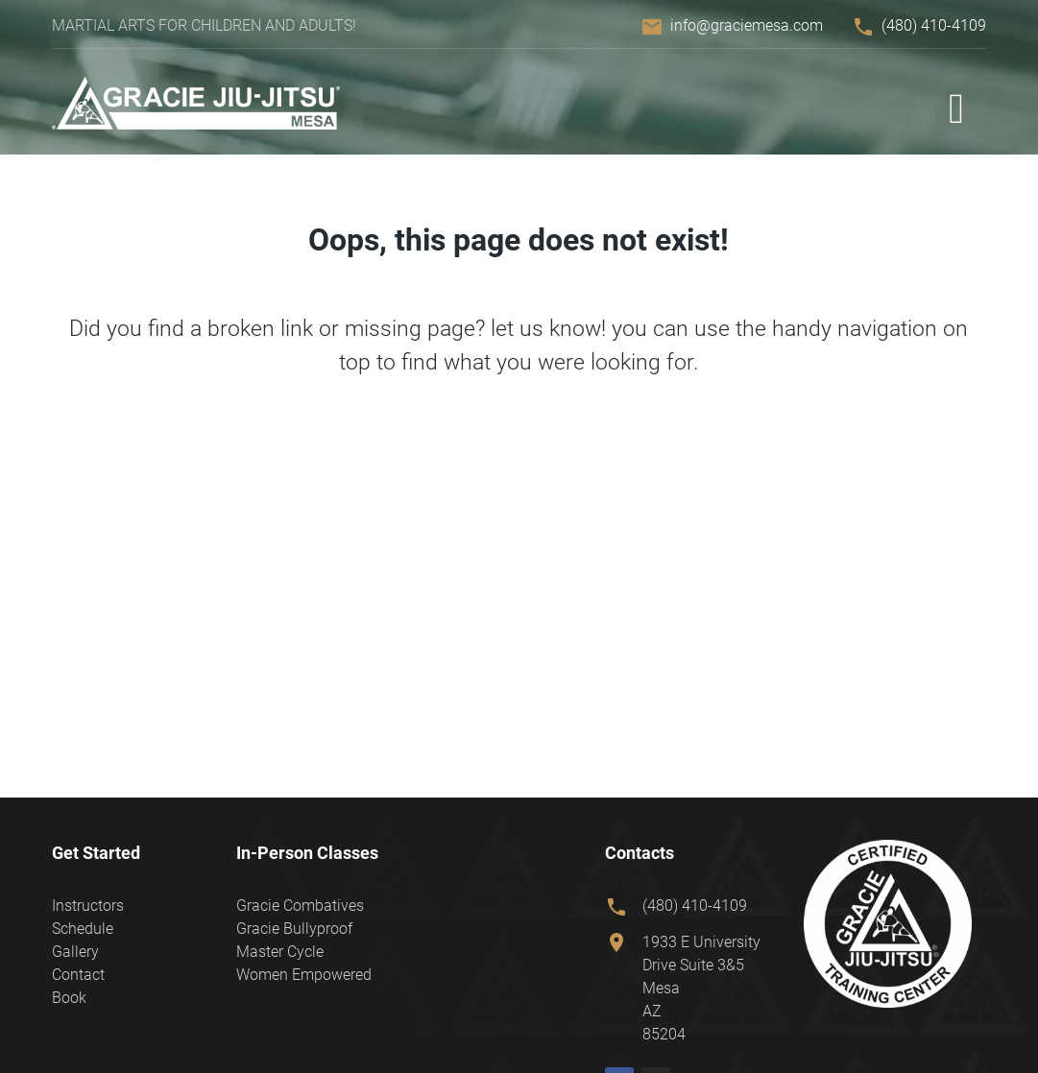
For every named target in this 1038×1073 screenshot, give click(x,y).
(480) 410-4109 (933, 25)
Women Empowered (304, 975)
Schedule (82, 928)
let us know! (548, 328)
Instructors (88, 905)
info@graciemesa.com (746, 25)
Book (69, 998)
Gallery (75, 951)
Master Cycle (280, 951)
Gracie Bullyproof (294, 928)
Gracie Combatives (300, 905)
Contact (78, 975)
